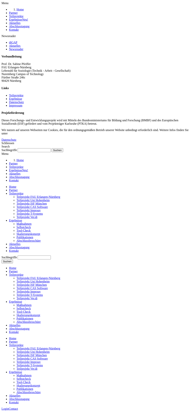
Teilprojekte (16, 95)
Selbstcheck (23, 227)
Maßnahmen (24, 223)
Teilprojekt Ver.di (26, 217)
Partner (13, 190)
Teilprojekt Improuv (28, 210)
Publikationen (24, 237)
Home (12, 186)
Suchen (7, 261)
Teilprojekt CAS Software (32, 207)
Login (5, 408)
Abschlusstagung (19, 247)
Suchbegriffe (9, 150)
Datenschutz (16, 102)
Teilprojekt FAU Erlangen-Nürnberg (38, 196)
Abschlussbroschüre (28, 240)
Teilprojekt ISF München (31, 203)
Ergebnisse (15, 98)
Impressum (15, 105)
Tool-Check (23, 230)
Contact (13, 408)
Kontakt (14, 250)
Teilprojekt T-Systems (29, 213)
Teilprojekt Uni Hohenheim (33, 200)
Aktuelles (14, 244)
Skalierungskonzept (28, 233)
